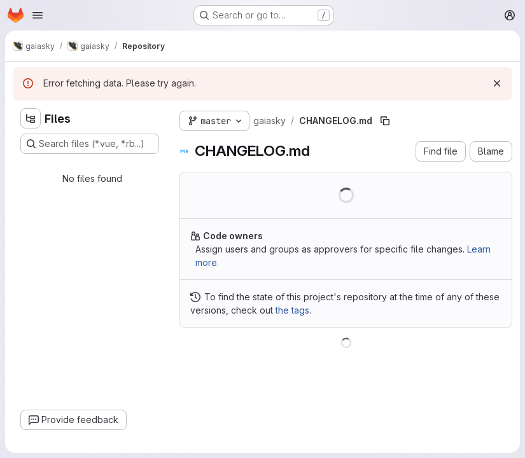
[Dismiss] (497, 83)
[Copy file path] (385, 121)
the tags (292, 310)
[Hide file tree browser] (30, 118)
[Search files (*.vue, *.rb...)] (89, 144)
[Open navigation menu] (37, 15)
